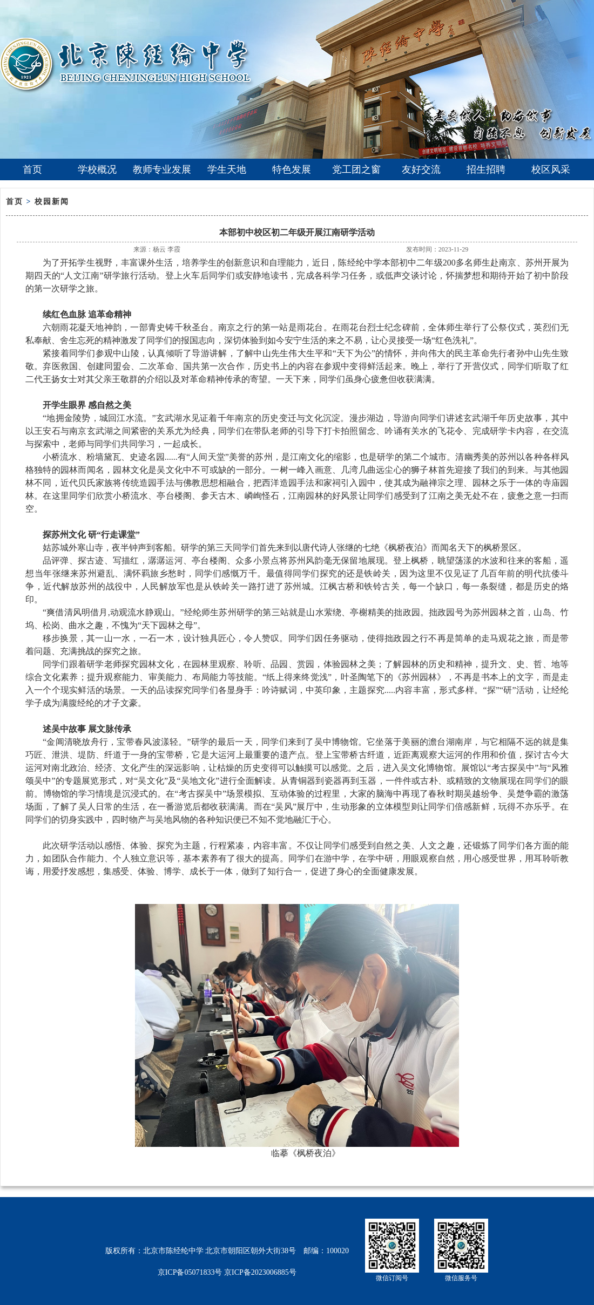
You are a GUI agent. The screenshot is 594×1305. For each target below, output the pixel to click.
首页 (32, 169)
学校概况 (97, 169)
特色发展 (291, 169)
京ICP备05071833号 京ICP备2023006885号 (227, 1272)
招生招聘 (486, 169)
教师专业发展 (162, 169)
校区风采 (550, 169)
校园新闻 (52, 202)
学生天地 (226, 169)
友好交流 (421, 169)
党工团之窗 (356, 169)
